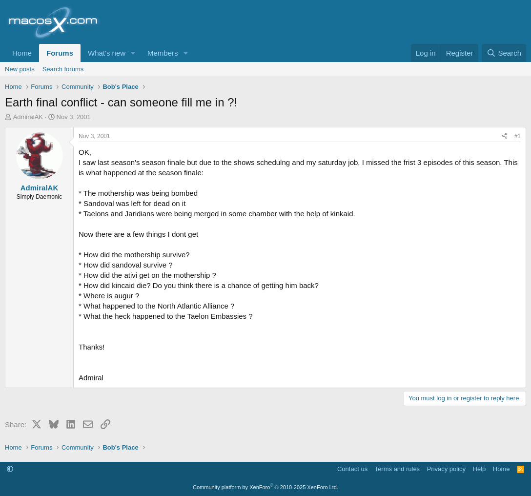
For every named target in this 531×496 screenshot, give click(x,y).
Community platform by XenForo (265, 487)
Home (22, 53)
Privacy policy (446, 469)
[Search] (504, 53)
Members (162, 53)
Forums (59, 53)
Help (479, 469)
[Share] (504, 136)
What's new (106, 53)
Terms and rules (397, 469)
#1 (517, 136)
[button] (133, 53)
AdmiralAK (28, 117)
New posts (20, 69)
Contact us (352, 469)
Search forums (63, 69)
